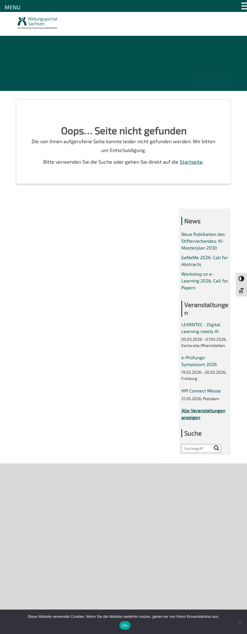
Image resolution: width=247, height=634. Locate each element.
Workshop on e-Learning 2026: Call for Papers (204, 282)
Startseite (191, 162)
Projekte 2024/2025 (186, 588)
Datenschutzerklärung (39, 523)
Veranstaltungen (33, 493)
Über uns (25, 474)
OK (125, 625)
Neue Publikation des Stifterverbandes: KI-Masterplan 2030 (203, 242)
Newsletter (28, 484)
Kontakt (24, 503)
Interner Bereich (33, 532)
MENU (12, 7)
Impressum (28, 513)
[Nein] (240, 622)
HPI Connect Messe (201, 393)
